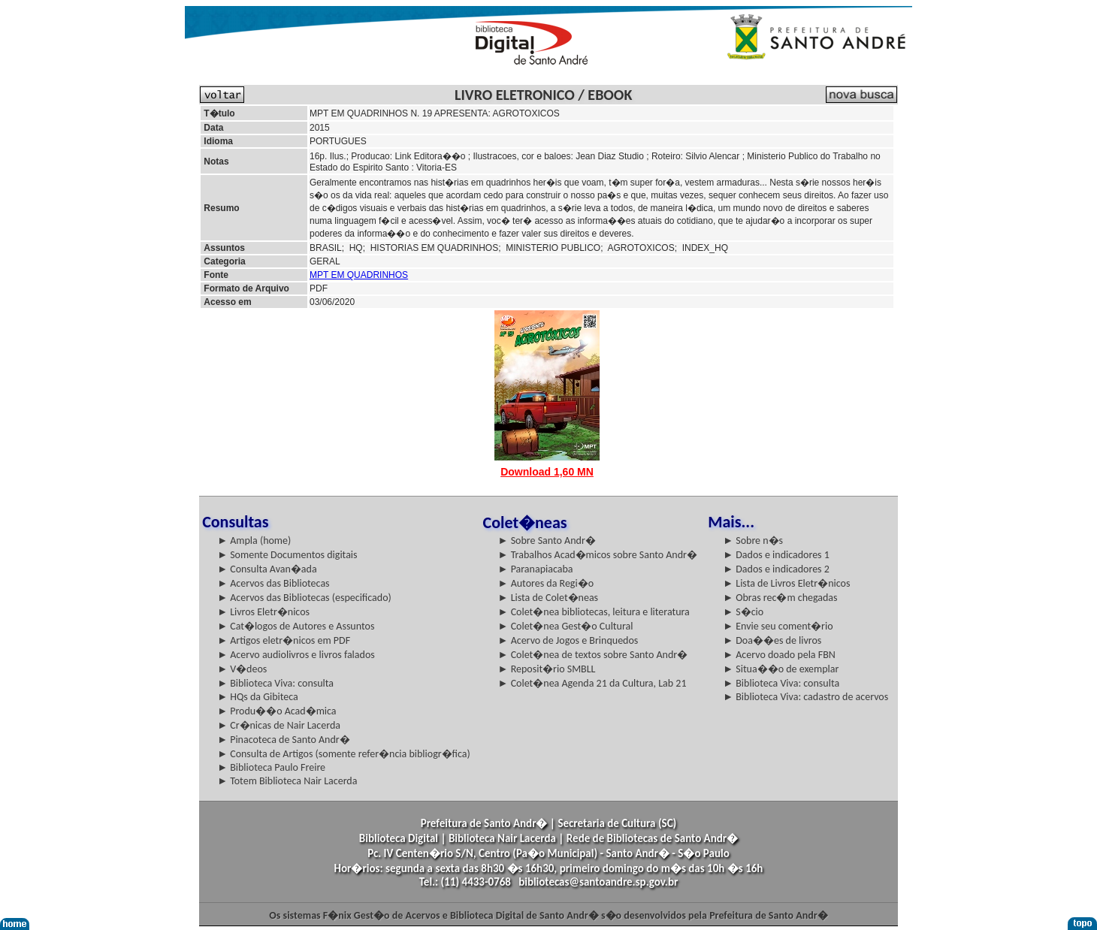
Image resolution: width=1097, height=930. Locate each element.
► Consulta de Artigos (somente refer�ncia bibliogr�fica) (343, 753)
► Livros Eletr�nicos (263, 611)
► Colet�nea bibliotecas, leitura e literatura (594, 611)
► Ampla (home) (254, 540)
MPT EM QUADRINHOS (359, 275)
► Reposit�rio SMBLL (547, 669)
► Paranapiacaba (535, 569)
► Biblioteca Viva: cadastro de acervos (805, 696)
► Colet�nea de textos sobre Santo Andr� (593, 654)
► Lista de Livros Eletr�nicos (786, 583)
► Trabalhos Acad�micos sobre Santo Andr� (597, 554)
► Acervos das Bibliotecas (273, 583)
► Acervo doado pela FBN (779, 654)
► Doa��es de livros (772, 640)
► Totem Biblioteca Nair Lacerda (287, 780)
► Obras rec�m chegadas (780, 597)
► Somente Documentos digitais (287, 554)
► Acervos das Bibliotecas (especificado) (304, 597)
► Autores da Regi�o (546, 583)
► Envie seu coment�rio (778, 626)
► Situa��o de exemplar (781, 669)
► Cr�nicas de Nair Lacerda (278, 725)
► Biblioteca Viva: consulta (275, 683)
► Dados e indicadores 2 (776, 569)
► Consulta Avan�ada (266, 569)
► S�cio (743, 611)
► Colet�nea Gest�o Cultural (565, 626)
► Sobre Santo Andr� (547, 540)
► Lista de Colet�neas (548, 597)
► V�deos (242, 669)
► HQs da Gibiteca (257, 696)
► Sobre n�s (753, 540)
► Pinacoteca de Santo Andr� (283, 739)
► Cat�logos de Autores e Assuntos (295, 626)
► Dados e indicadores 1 (776, 554)
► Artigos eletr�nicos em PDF (283, 640)
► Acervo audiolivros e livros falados (296, 654)
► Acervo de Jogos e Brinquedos (568, 640)
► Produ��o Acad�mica (276, 711)
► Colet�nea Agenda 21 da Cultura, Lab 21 (592, 683)
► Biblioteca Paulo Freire (271, 767)
